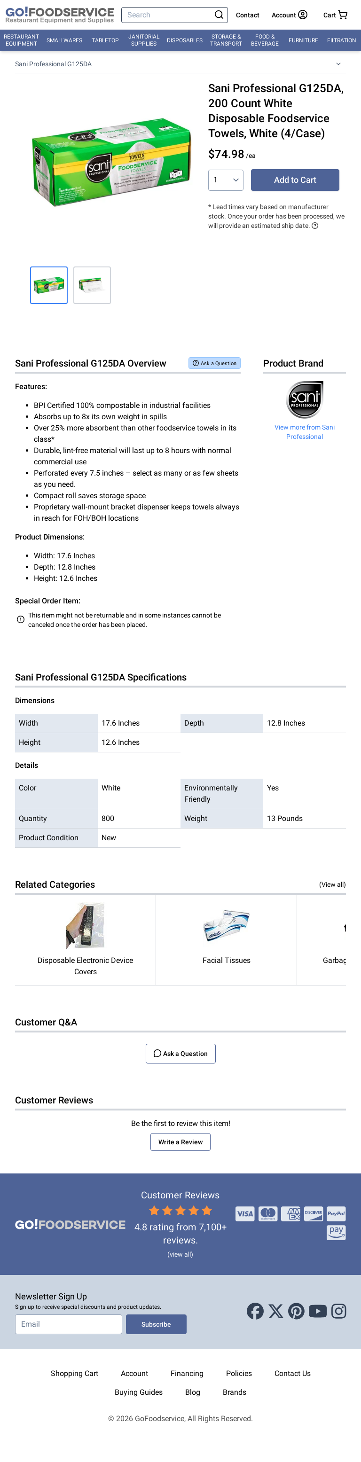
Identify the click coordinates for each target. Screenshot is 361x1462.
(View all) (332, 884)
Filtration (341, 40)
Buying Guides (139, 1392)
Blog (192, 1392)
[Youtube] (318, 1312)
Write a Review (180, 1142)
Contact (247, 15)
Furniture (303, 40)
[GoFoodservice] (60, 15)
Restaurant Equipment (21, 40)
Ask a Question (214, 363)
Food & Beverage (265, 40)
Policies (239, 1373)
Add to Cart (295, 180)
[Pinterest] (296, 1312)
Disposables (185, 40)
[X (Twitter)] (275, 1312)
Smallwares (64, 40)
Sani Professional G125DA (53, 64)
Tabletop (105, 40)
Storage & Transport (226, 40)
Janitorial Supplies (143, 40)
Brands (234, 1392)
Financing (187, 1373)
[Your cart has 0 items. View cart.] (335, 15)
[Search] (167, 15)
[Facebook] (255, 1312)
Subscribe (156, 1324)
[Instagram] (338, 1312)
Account (134, 1373)
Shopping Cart (74, 1373)
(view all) (180, 1254)
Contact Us (293, 1373)
